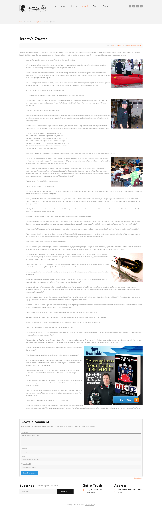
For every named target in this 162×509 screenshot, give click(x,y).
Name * (24, 449)
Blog (73, 6)
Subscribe (65, 491)
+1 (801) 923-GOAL (95, 490)
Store (95, 6)
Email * (24, 456)
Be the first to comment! (134, 45)
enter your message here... (81, 439)
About (63, 6)
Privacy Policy (90, 505)
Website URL (26, 464)
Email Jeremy (91, 492)
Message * (25, 432)
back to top (138, 478)
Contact (106, 6)
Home (53, 6)
